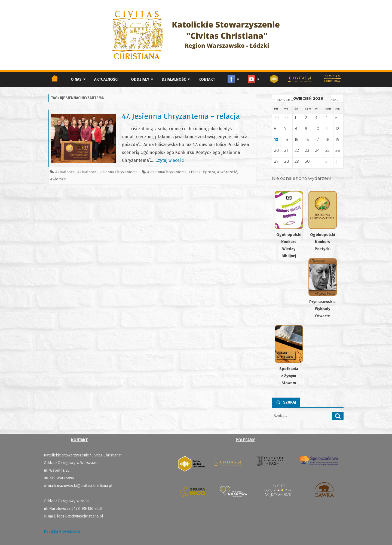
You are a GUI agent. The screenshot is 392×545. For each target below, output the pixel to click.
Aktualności (106, 79)
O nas (76, 79)
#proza (209, 172)
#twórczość (227, 172)
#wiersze (58, 179)
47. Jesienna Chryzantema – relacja (181, 116)
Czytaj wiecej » (169, 160)
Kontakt (206, 79)
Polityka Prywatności (62, 531)
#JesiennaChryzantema (166, 172)
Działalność (174, 79)
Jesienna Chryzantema (118, 172)
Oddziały (140, 79)
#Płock (194, 172)
